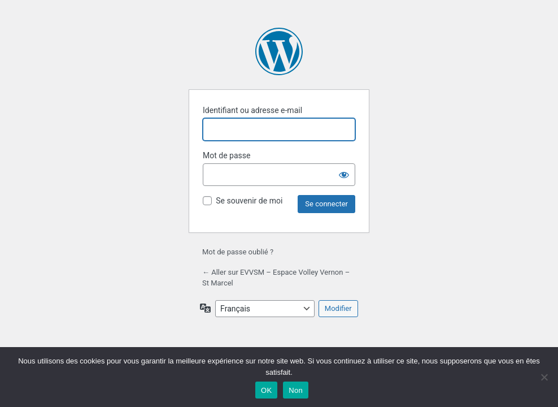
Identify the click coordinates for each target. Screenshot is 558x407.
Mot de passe (226, 155)
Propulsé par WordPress (279, 51)
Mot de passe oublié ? (237, 252)
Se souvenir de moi (249, 200)
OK (266, 390)
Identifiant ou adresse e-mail (252, 110)
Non (296, 390)
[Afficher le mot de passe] (344, 174)
